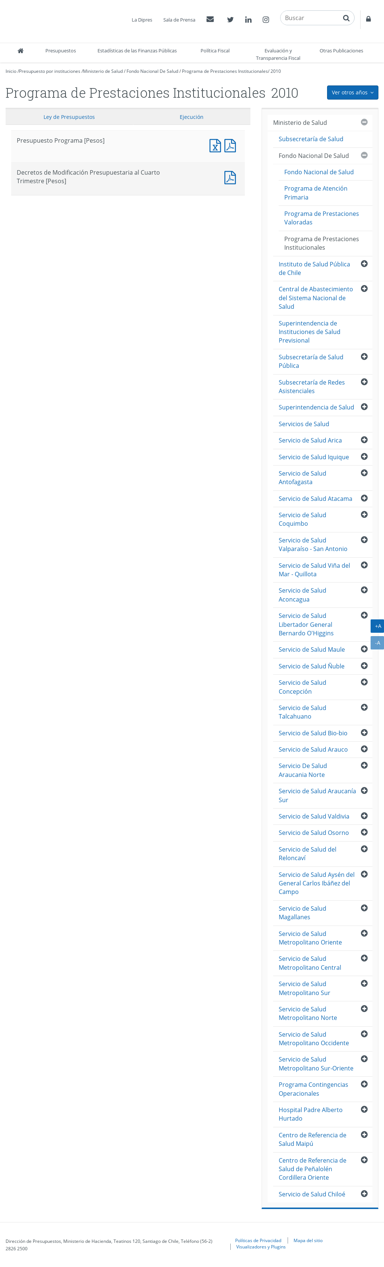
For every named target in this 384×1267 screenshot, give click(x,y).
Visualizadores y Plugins (261, 1247)
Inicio (11, 71)
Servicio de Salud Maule (312, 649)
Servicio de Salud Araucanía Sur (317, 795)
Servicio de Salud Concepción (302, 686)
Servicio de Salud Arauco (313, 749)
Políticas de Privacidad (258, 1240)
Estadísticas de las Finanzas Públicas (137, 50)
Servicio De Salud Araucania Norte (303, 770)
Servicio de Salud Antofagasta (302, 477)
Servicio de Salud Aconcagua (302, 594)
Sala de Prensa (179, 19)
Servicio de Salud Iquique (314, 457)
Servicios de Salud (304, 424)
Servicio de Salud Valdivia (314, 816)
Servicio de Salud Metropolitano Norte (308, 1013)
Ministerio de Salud (103, 71)
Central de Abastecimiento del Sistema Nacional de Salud (316, 298)
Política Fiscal (215, 50)
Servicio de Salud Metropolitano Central (310, 963)
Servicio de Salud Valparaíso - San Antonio (313, 544)
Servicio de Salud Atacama (315, 499)
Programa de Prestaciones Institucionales (225, 71)
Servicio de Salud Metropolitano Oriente (310, 938)
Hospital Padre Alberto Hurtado (311, 1114)
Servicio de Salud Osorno (314, 833)
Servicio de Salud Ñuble (312, 666)
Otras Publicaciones (341, 50)
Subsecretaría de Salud (311, 139)
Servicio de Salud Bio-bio (313, 733)
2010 (276, 71)
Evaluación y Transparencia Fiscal (278, 54)
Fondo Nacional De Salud (152, 71)
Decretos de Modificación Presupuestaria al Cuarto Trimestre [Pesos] (231, 176)
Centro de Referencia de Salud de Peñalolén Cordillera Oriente (312, 1169)
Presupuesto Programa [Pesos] (216, 144)
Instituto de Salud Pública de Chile (314, 268)
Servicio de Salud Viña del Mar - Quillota (314, 569)
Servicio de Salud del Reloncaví (307, 853)
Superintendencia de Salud (316, 407)
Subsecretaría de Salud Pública (311, 361)
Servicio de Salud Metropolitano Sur (304, 988)
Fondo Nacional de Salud (319, 172)
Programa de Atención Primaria (316, 192)
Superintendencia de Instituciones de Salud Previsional (309, 332)
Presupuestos (60, 50)
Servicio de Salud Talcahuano (302, 712)
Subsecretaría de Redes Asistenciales (312, 386)
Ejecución (192, 116)
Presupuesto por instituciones (49, 71)
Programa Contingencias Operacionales (313, 1088)
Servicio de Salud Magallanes (302, 912)
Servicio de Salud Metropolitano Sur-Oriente (316, 1063)
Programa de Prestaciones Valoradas (321, 218)
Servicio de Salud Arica (310, 440)
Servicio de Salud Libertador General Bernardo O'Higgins (306, 624)
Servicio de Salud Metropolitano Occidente (314, 1038)
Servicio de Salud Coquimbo (302, 519)
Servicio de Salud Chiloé (312, 1194)
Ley (69, 116)
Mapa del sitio (308, 1240)
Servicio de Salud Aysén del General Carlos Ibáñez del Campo (317, 883)
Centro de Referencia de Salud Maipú (312, 1139)
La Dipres (142, 19)
